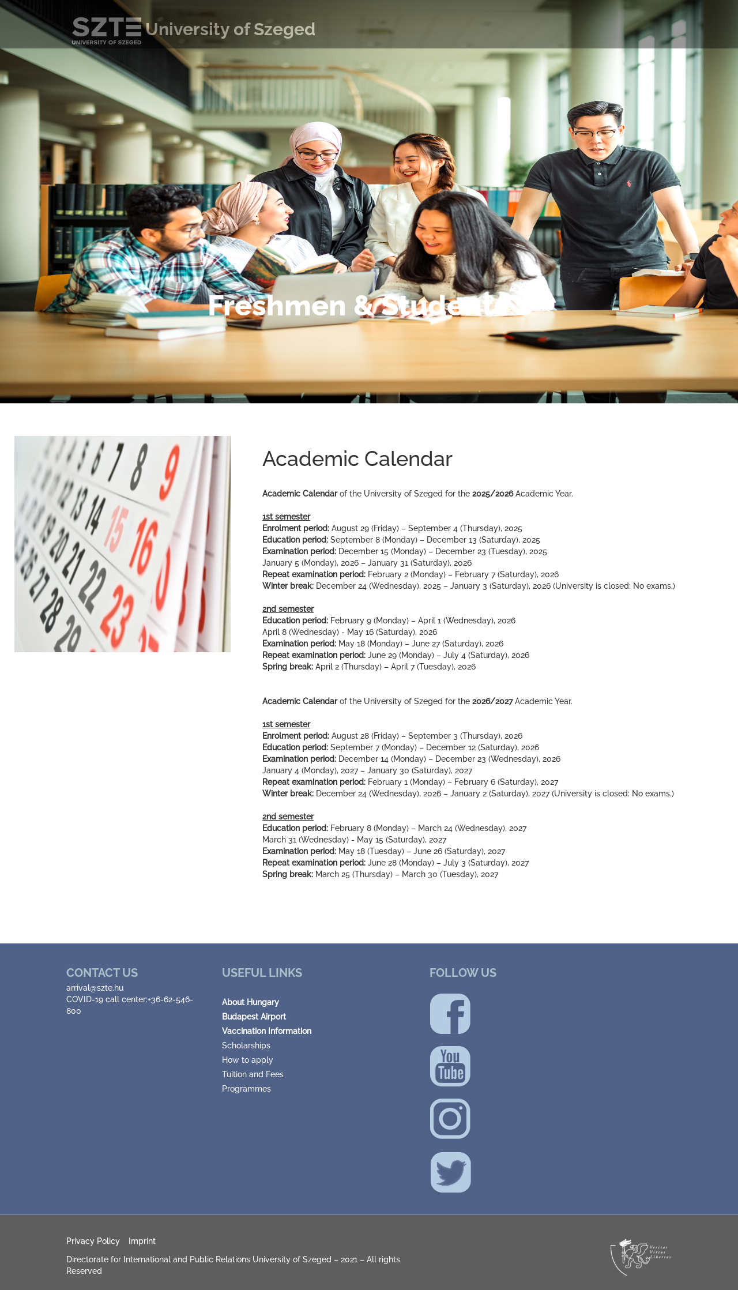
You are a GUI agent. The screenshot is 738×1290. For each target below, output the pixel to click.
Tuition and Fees (253, 1074)
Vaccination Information (266, 1031)
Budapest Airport (254, 1016)
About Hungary (250, 1002)
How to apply (247, 1060)
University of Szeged (193, 29)
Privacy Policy (93, 1241)
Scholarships (246, 1045)
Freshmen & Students (358, 305)
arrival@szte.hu (94, 987)
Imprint (142, 1241)
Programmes (246, 1088)
